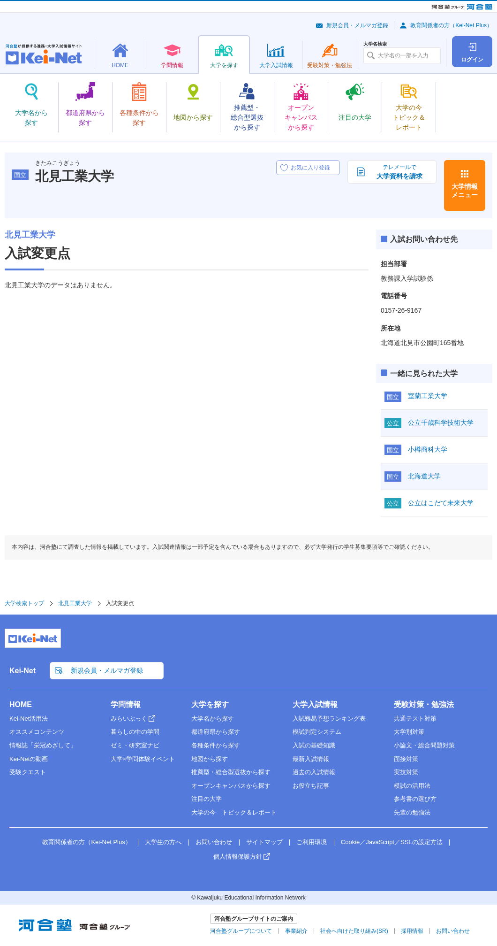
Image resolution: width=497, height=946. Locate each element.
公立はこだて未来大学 (441, 503)
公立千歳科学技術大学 (441, 422)
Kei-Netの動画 (28, 758)
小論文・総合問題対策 (424, 745)
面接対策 (406, 758)
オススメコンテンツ (36, 731)
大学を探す (210, 704)
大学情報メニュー (465, 191)
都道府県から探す (215, 731)
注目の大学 (206, 798)
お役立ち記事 (311, 785)
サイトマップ (264, 842)
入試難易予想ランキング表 (329, 718)
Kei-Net (22, 671)
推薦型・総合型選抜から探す (231, 772)
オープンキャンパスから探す (231, 785)
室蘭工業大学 (427, 396)
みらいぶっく (129, 718)
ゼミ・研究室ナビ (135, 745)
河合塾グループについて (241, 931)
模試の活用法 (412, 785)
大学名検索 (375, 44)
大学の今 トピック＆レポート (234, 812)
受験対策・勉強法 (424, 704)
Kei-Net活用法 (28, 718)
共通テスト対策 (415, 718)
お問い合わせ (214, 842)
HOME (20, 704)
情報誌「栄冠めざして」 (42, 745)
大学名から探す (212, 718)
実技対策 (406, 772)
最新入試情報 (311, 758)
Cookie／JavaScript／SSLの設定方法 (392, 842)
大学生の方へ (163, 842)
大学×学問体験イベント (143, 758)
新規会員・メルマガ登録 (357, 25)
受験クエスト (27, 772)
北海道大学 (424, 476)
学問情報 (126, 704)
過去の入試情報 (314, 772)
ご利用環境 (311, 842)
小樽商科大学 (427, 449)
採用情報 (412, 931)
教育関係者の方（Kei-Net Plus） (451, 25)
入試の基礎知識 (314, 745)
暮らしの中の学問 (135, 731)
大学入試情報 (315, 704)
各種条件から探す (215, 745)
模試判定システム (317, 731)
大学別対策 (409, 731)
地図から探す (209, 758)
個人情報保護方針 (237, 856)
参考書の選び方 (415, 798)
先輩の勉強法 (412, 812)
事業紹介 (296, 931)
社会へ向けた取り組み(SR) (354, 931)
